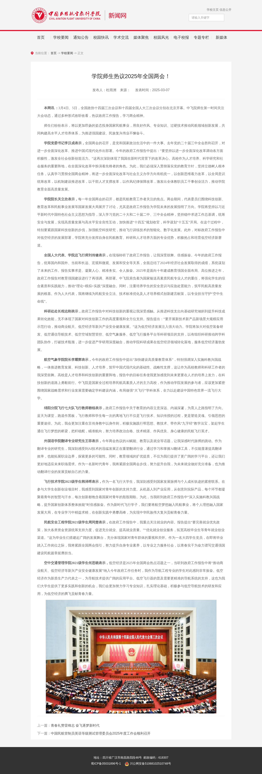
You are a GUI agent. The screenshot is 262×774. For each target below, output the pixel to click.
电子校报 (181, 37)
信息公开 (225, 9)
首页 (41, 37)
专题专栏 (201, 37)
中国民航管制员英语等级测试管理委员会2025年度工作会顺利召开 (101, 743)
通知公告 (81, 37)
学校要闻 (61, 37)
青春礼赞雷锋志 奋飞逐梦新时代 (75, 735)
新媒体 (221, 37)
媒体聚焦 (141, 37)
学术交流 (121, 37)
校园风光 (161, 37)
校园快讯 (101, 37)
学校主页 (213, 9)
